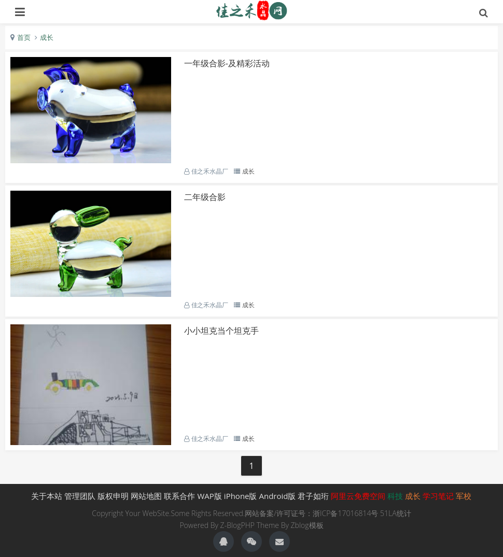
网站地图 (146, 496)
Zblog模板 (307, 525)
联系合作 (179, 496)
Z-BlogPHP (237, 525)
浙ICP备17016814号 (345, 513)
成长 (46, 37)
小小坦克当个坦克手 (221, 330)
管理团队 (79, 496)
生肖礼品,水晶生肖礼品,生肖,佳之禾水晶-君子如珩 (251, 10)
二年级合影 (205, 197)
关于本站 (46, 496)
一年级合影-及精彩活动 (227, 63)
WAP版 (209, 496)
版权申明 (113, 496)
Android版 (277, 496)
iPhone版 (240, 496)
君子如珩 (313, 496)
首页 (24, 37)
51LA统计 (395, 513)
